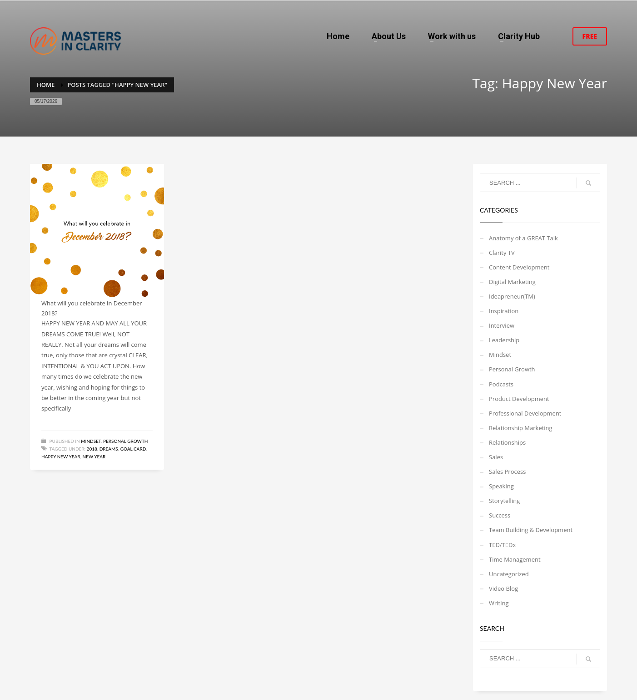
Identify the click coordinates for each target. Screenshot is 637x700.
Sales (496, 457)
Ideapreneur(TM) (512, 296)
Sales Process (507, 471)
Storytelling (504, 501)
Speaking (501, 486)
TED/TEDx (502, 545)
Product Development (519, 399)
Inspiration (503, 311)
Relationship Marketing (520, 428)
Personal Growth (125, 441)
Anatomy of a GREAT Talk (523, 238)
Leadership (504, 340)
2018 (92, 448)
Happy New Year (60, 456)
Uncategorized (509, 574)
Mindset (91, 441)
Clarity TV (502, 253)
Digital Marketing (512, 282)
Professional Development (525, 413)
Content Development (519, 267)
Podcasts (501, 384)
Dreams (109, 448)
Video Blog (503, 588)
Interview (501, 325)
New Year (93, 456)
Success (499, 515)
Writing (499, 603)
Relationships (507, 442)
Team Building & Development (530, 530)
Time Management (515, 559)
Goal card (133, 448)
